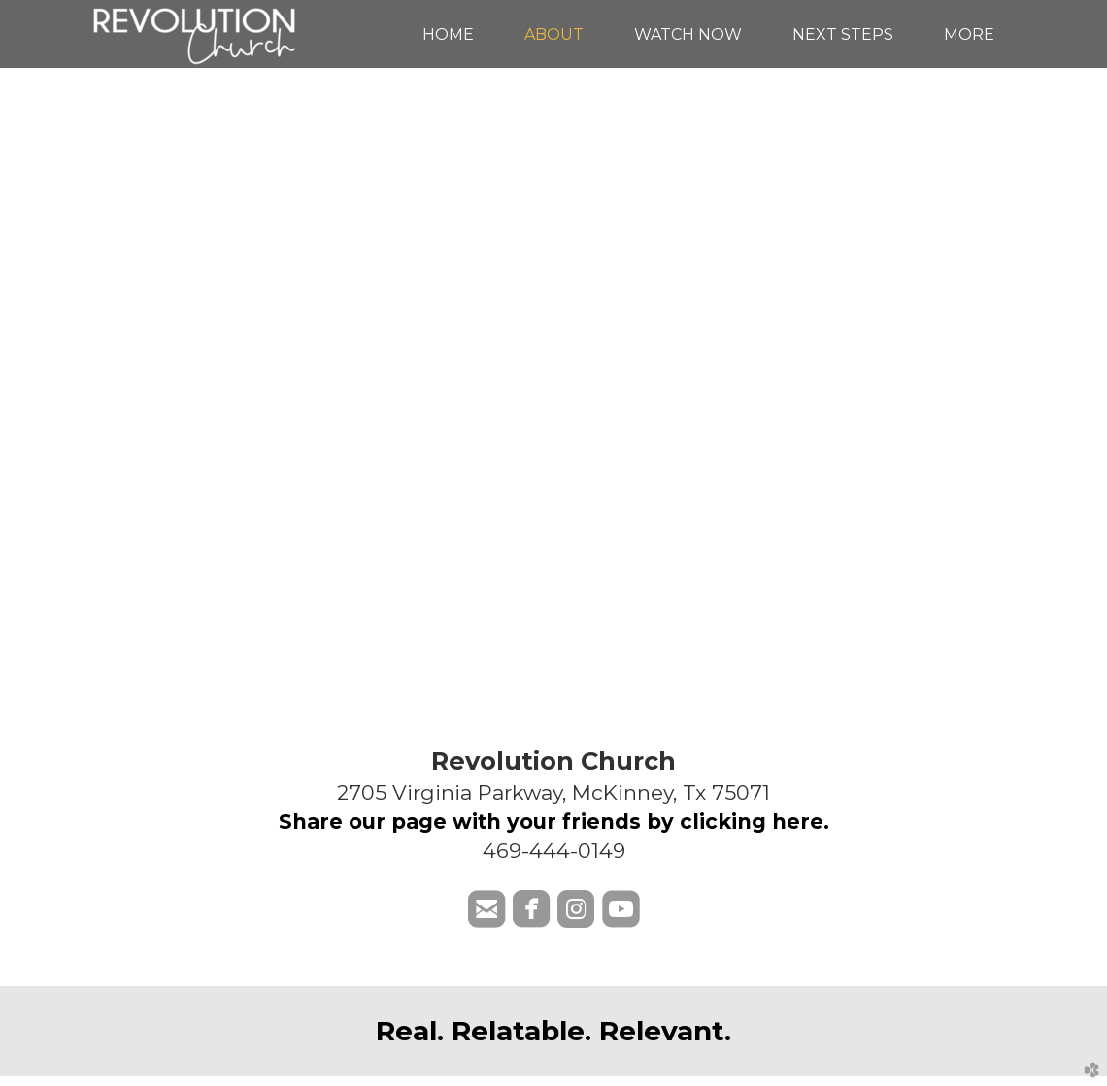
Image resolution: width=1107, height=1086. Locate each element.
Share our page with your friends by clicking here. (554, 821)
